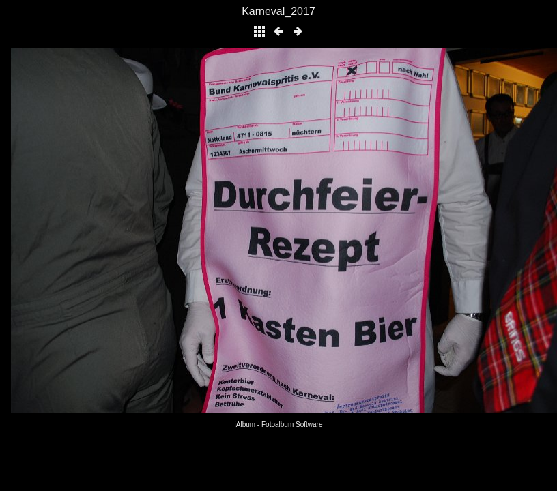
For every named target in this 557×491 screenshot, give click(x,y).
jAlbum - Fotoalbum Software (279, 424)
